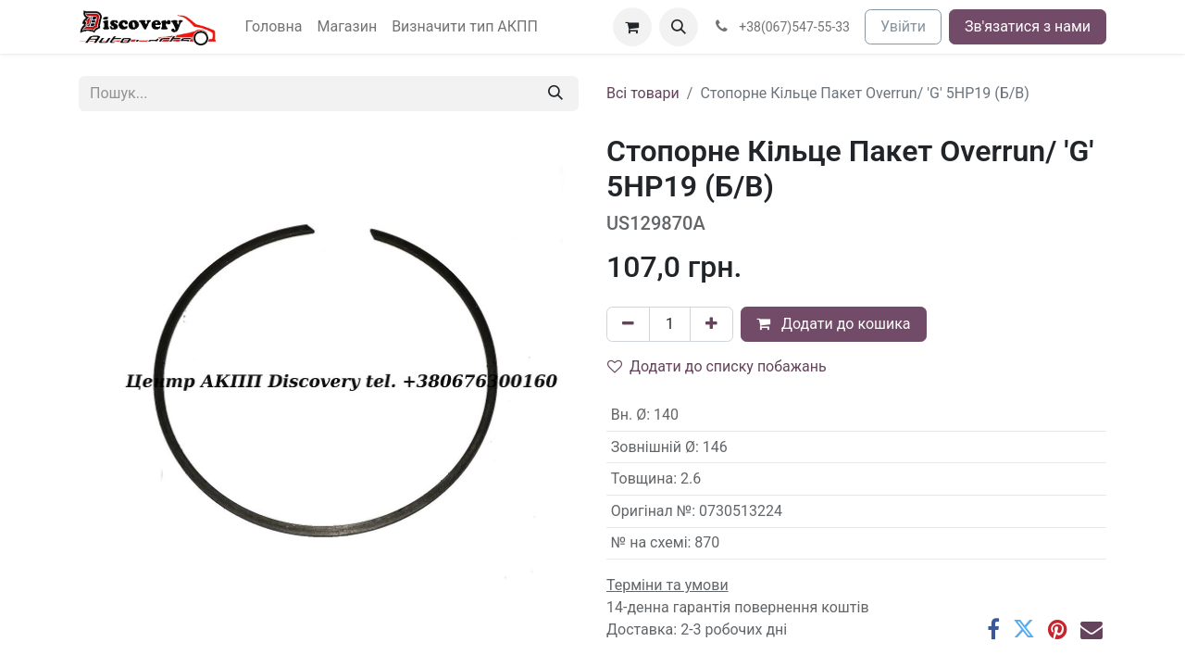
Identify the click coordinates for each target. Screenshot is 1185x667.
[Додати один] (711, 324)
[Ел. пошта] (1091, 629)
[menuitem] (274, 26)
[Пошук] (555, 93)
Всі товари (643, 93)
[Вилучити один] (628, 324)
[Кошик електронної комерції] (632, 26)
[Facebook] (993, 629)
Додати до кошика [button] (833, 324)
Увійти (903, 26)
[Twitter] (1024, 629)
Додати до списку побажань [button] (717, 366)
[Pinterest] (1057, 629)
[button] (678, 26)
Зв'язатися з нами (1028, 26)
